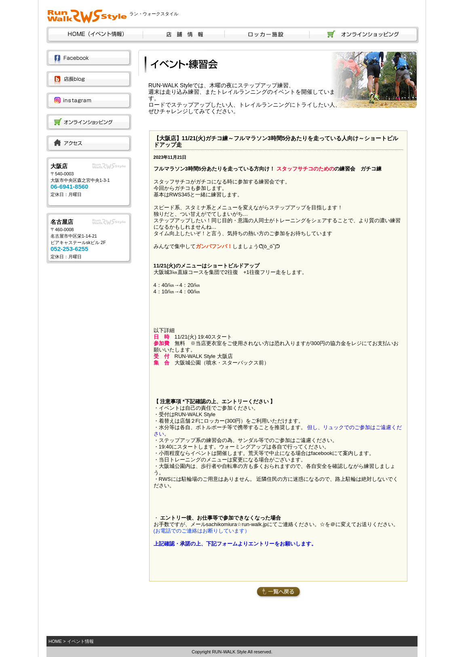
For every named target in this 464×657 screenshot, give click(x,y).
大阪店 (59, 166)
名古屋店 (62, 222)
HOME (55, 641)
